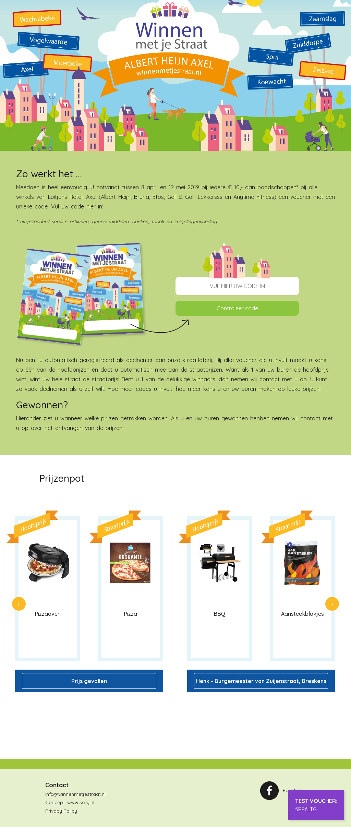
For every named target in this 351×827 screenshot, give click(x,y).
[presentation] (19, 604)
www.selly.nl (80, 802)
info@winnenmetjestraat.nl (75, 794)
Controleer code (237, 308)
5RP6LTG (306, 809)
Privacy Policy (61, 811)
